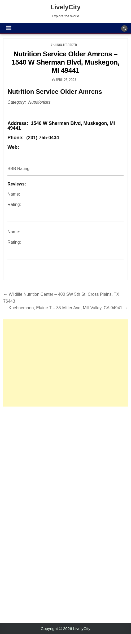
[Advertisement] (65, 363)
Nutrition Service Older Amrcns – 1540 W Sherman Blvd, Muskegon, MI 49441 (66, 62)
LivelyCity (65, 7)
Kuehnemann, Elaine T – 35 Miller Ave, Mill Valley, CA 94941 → (68, 308)
